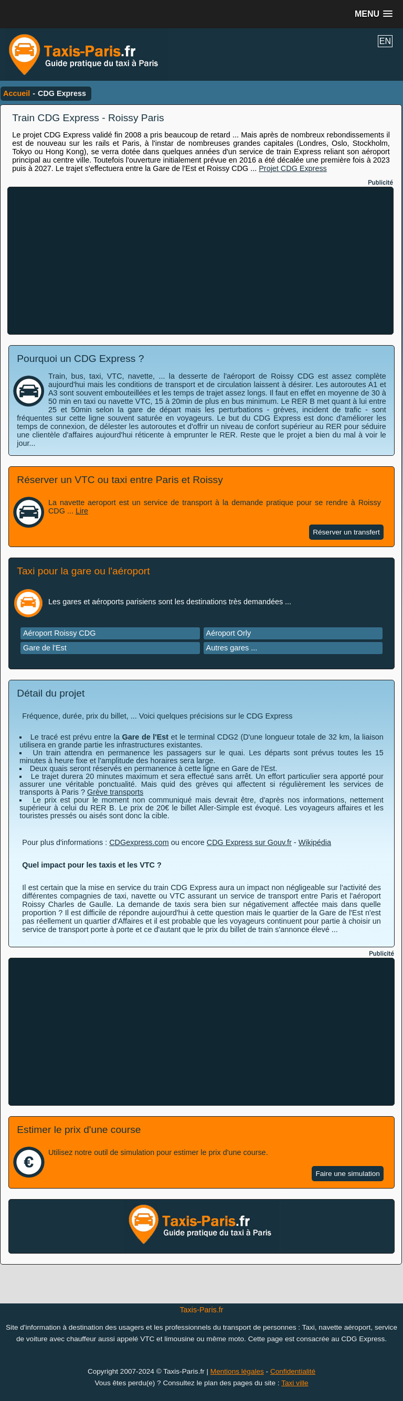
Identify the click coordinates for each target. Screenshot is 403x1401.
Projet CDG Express (293, 168)
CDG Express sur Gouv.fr (249, 842)
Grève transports (115, 792)
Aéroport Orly (228, 633)
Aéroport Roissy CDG (59, 633)
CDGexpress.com (139, 842)
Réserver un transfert (346, 532)
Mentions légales (237, 1371)
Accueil (16, 93)
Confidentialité (292, 1371)
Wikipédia (315, 842)
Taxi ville (294, 1383)
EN (385, 41)
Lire (82, 511)
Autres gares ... (232, 648)
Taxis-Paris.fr (201, 1310)
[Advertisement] (200, 260)
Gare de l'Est (45, 648)
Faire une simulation (347, 1174)
